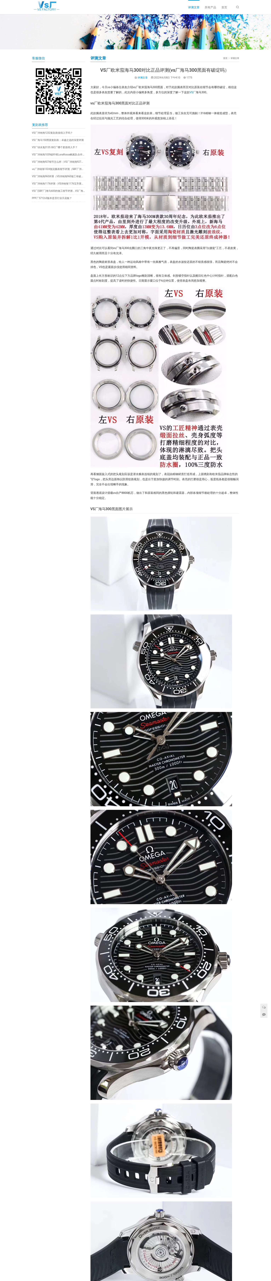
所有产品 (210, 7)
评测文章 (193, 7)
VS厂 (193, 92)
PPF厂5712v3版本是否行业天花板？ (52, 198)
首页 (224, 7)
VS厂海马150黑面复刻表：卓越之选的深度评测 (58, 140)
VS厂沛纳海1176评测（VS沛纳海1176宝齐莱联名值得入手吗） (58, 183)
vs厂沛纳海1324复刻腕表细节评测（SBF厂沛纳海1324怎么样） (58, 169)
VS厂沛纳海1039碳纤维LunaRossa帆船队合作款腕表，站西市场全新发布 (58, 154)
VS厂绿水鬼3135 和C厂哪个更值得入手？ (55, 147)
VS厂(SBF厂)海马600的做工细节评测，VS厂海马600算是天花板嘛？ (58, 190)
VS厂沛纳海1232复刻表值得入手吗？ (52, 132)
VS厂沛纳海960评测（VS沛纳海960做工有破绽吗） (58, 176)
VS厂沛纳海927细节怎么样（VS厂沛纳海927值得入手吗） (58, 161)
